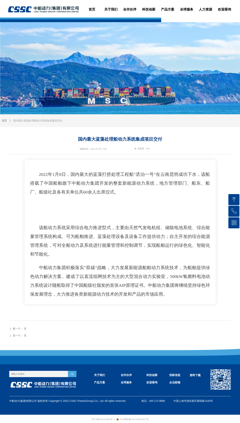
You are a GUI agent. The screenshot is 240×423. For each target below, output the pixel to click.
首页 (4, 120)
